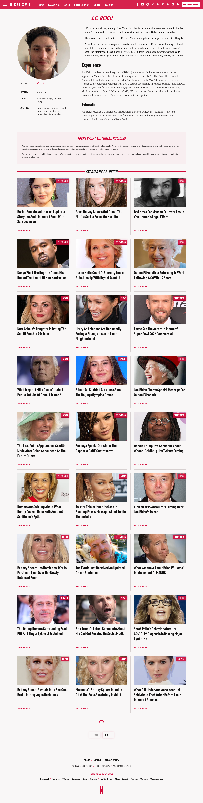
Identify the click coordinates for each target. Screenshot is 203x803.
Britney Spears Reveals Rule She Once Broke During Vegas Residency (42, 692)
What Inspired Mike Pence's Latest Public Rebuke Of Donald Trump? (40, 392)
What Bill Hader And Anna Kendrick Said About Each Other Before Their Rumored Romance (157, 694)
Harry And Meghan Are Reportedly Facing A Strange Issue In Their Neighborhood (98, 333)
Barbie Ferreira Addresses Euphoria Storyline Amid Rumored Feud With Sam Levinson (41, 216)
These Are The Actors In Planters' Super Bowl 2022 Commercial (156, 331)
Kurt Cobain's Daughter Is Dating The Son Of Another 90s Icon (41, 331)
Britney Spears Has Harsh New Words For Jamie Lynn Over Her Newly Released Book (42, 572)
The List (134, 779)
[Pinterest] (157, 5)
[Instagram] (147, 5)
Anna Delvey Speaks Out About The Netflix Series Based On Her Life (99, 214)
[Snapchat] (167, 5)
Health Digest (106, 779)
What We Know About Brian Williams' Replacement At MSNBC (159, 570)
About (87, 760)
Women (144, 779)
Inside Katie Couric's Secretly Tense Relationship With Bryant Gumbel (100, 275)
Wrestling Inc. (156, 779)
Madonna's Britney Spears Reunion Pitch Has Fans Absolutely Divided (99, 692)
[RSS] (178, 5)
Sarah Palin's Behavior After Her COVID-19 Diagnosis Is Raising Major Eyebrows (158, 633)
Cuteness (75, 779)
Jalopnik (56, 779)
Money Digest (121, 779)
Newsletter (190, 4)
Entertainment (82, 4)
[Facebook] (137, 5)
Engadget (44, 779)
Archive (97, 760)
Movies (64, 597)
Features (109, 4)
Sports (123, 359)
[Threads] (173, 5)
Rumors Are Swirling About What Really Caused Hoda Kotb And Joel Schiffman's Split (40, 511)
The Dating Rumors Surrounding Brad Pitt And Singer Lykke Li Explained (42, 631)
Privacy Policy (112, 760)
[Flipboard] (162, 5)
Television (63, 181)
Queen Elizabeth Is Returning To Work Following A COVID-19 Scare (159, 275)
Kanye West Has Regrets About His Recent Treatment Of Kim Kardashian (42, 275)
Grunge (93, 779)
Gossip (67, 4)
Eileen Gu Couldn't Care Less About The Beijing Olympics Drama (99, 392)
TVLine (65, 779)
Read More (22, 230)
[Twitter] (152, 5)
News (41, 4)
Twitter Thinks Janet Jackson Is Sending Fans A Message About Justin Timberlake (101, 511)
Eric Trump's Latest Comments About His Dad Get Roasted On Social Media (100, 631)
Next (107, 735)
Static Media (85, 766)
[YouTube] (142, 5)
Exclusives (54, 4)
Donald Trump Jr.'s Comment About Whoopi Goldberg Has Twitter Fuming (159, 448)
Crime (97, 4)
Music (123, 476)
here (39, 157)
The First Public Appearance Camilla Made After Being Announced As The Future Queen (41, 450)
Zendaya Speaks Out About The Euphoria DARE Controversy (96, 448)
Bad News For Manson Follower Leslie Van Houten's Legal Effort (159, 214)
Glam (84, 779)
